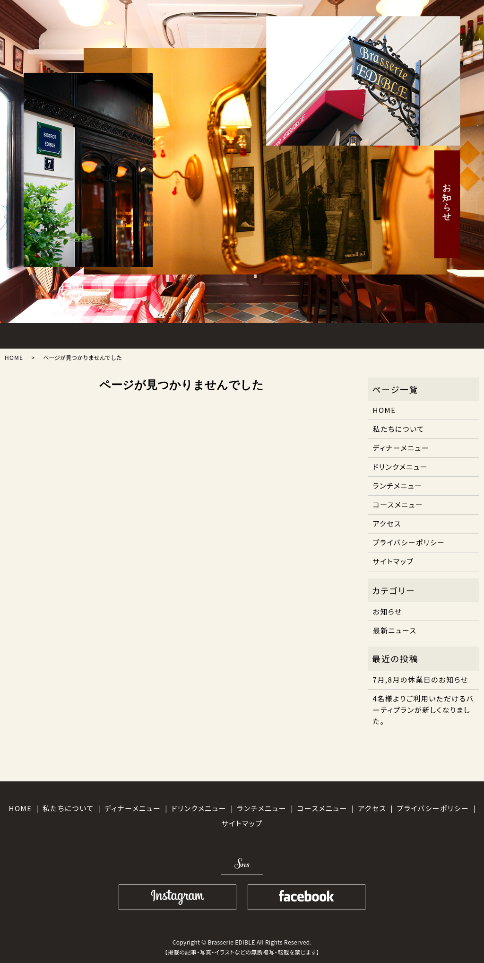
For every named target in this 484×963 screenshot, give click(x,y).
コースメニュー (398, 504)
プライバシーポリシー (409, 542)
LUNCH (134, 334)
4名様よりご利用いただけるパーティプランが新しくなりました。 (423, 709)
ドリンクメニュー (400, 467)
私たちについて (398, 429)
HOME (31, 334)
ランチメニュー (398, 485)
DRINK (291, 334)
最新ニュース (395, 630)
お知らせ (388, 611)
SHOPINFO (396, 334)
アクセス (387, 523)
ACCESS (344, 334)
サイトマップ (393, 561)
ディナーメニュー (401, 448)
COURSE (239, 334)
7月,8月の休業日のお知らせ (420, 679)
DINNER (188, 334)
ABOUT (82, 334)
